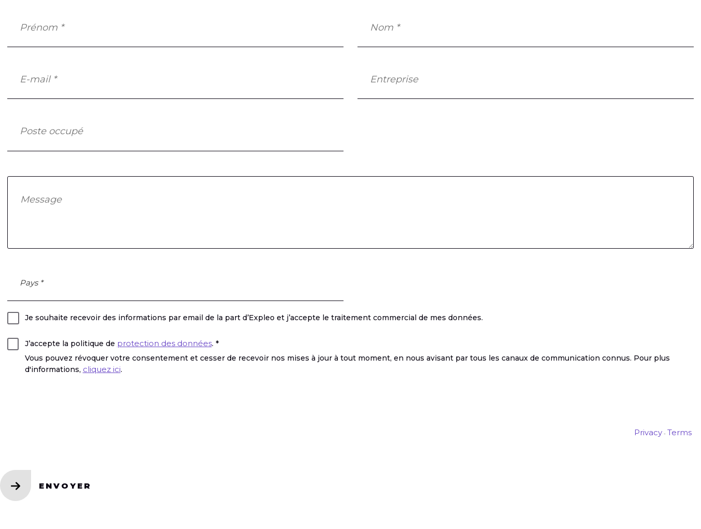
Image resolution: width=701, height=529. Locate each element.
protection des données (164, 343)
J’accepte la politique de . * (122, 343)
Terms (679, 432)
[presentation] (86, 404)
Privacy (648, 432)
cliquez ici (102, 369)
